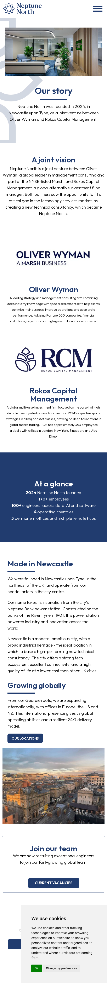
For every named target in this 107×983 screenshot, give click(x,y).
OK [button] (37, 968)
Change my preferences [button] (61, 968)
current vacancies (53, 882)
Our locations (25, 738)
